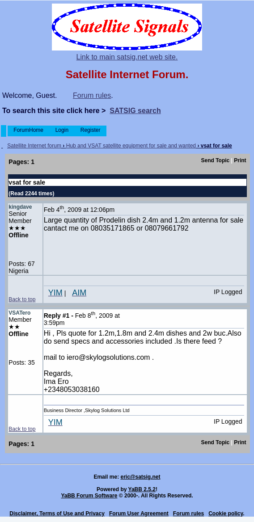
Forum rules (92, 95)
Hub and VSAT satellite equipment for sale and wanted (131, 146)
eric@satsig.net (140, 477)
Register (90, 130)
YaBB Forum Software (89, 496)
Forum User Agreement (139, 513)
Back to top (21, 299)
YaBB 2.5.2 (142, 489)
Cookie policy (225, 513)
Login (61, 130)
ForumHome (28, 130)
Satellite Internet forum (34, 146)
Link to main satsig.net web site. (127, 57)
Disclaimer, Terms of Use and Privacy (57, 513)
